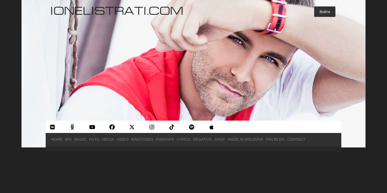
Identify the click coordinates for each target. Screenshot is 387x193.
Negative (202, 139)
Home (56, 139)
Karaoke (165, 139)
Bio (68, 139)
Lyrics (184, 139)
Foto (94, 139)
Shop (219, 139)
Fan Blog (275, 139)
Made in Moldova (245, 139)
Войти (325, 12)
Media (108, 139)
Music (80, 139)
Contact (296, 139)
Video (122, 139)
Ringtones (142, 139)
